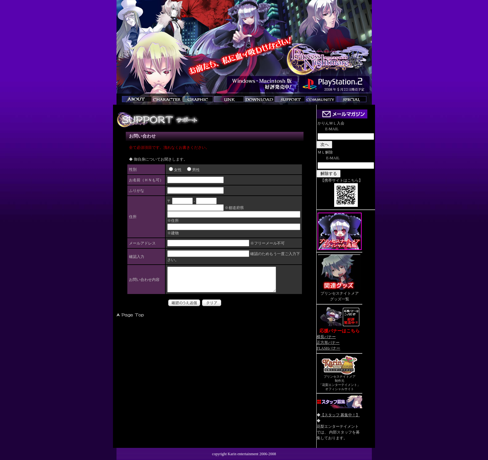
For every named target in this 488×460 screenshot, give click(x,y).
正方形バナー (328, 342)
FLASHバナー (328, 348)
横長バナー (326, 337)
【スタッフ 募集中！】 (340, 415)
